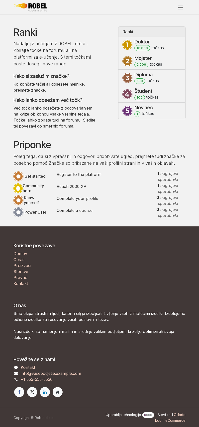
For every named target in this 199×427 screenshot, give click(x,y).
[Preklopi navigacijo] (181, 7)
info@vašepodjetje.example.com (51, 373)
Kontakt (20, 283)
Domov (20, 253)
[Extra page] (58, 392)
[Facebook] (19, 392)
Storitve (20, 271)
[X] (32, 392)
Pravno (20, 277)
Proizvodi (22, 265)
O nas (18, 259)
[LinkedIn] (45, 392)
